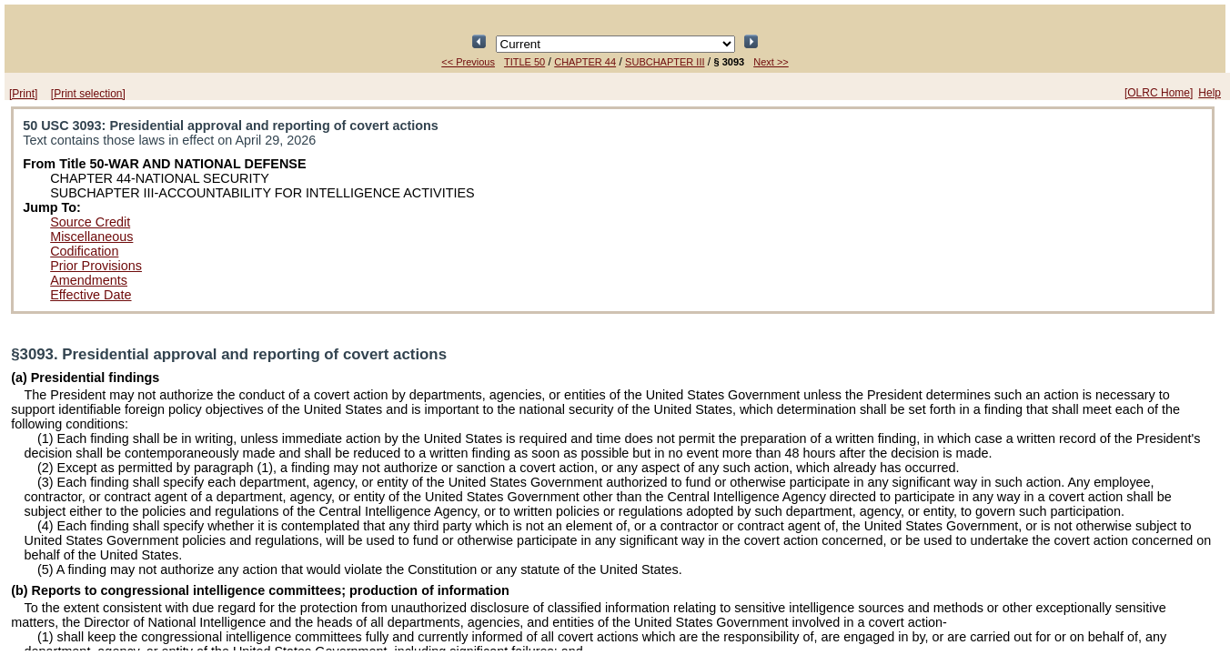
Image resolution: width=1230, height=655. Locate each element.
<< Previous (468, 61)
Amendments (88, 280)
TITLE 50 (524, 61)
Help (1209, 92)
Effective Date (90, 294)
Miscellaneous (91, 236)
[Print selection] (88, 93)
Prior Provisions (96, 265)
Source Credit (90, 222)
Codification (84, 251)
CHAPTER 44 (585, 61)
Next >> (771, 61)
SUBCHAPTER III (664, 61)
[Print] (23, 93)
